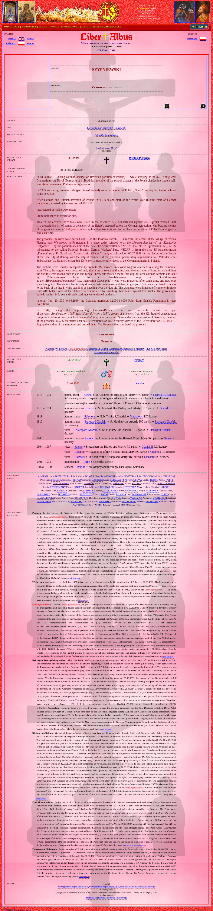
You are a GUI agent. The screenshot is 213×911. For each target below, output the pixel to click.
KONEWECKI (107, 487)
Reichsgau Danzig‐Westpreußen (105, 348)
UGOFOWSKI (114, 498)
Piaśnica (49, 348)
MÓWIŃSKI (131, 490)
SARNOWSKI (139, 494)
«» (78, 348)
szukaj (30, 43)
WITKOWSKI (129, 501)
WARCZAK (136, 498)
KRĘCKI (165, 487)
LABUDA (62, 490)
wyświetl (11, 43)
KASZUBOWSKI (166, 483)
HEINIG (154, 479)
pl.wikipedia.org (84, 877)
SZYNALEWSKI (45, 498)
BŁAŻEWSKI (108, 476)
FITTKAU (77, 479)
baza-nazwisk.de (127, 886)
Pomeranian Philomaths (106, 352)
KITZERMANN (58, 487)
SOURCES (53, 27)
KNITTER (80, 487)
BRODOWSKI (150, 476)
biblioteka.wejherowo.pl (145, 886)
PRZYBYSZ (86, 494)
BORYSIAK (130, 476)
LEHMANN (89, 490)
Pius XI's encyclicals (156, 348)
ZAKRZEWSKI (80, 505)
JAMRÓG (89, 483)
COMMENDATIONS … (69, 27)
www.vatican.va (128, 845)
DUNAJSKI (169, 476)
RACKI (104, 494)
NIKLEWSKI (152, 490)
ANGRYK (43, 476)
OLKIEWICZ (43, 494)
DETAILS (43, 27)
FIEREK (55, 479)
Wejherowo (61, 348)
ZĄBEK (98, 505)
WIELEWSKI (44, 501)
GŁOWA (137, 479)
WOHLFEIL (152, 501)
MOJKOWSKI (111, 490)
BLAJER (89, 476)
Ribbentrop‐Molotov (133, 348)
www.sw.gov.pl (83, 601)
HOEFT (169, 479)
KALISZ (136, 483)
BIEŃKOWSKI (62, 476)
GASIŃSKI (97, 479)
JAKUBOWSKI (61, 483)
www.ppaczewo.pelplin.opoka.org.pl (73, 886)
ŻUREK (125, 505)
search (30, 38)
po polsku (192, 38)
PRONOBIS (63, 494)
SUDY (164, 494)
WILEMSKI (76, 501)
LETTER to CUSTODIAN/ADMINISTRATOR (100, 27)
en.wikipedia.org (73, 578)
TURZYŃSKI (81, 498)
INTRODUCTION (29, 27)
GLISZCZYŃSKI (118, 479)
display (12, 38)
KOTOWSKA (130, 487)
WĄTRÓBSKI (160, 498)
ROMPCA (121, 494)
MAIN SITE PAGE (12, 27)
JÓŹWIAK (118, 483)
